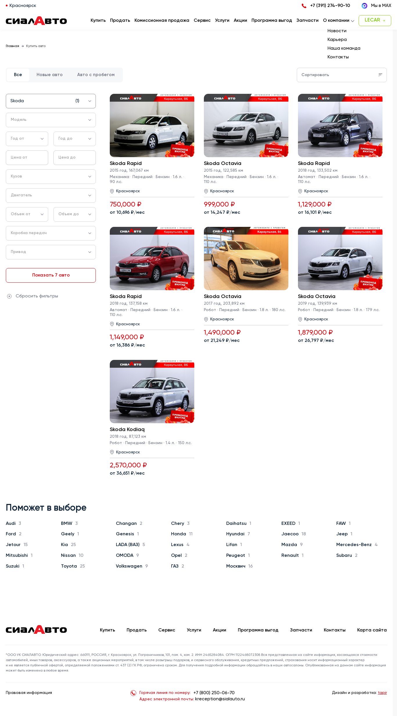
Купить (107, 630)
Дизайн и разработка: (359, 693)
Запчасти (301, 630)
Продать (120, 20)
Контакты (335, 630)
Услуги (194, 630)
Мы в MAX (376, 6)
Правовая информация (29, 693)
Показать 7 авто (51, 275)
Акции (219, 630)
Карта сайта (372, 630)
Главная (12, 46)
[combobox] (51, 101)
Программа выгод (258, 630)
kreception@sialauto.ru (220, 699)
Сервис (166, 630)
